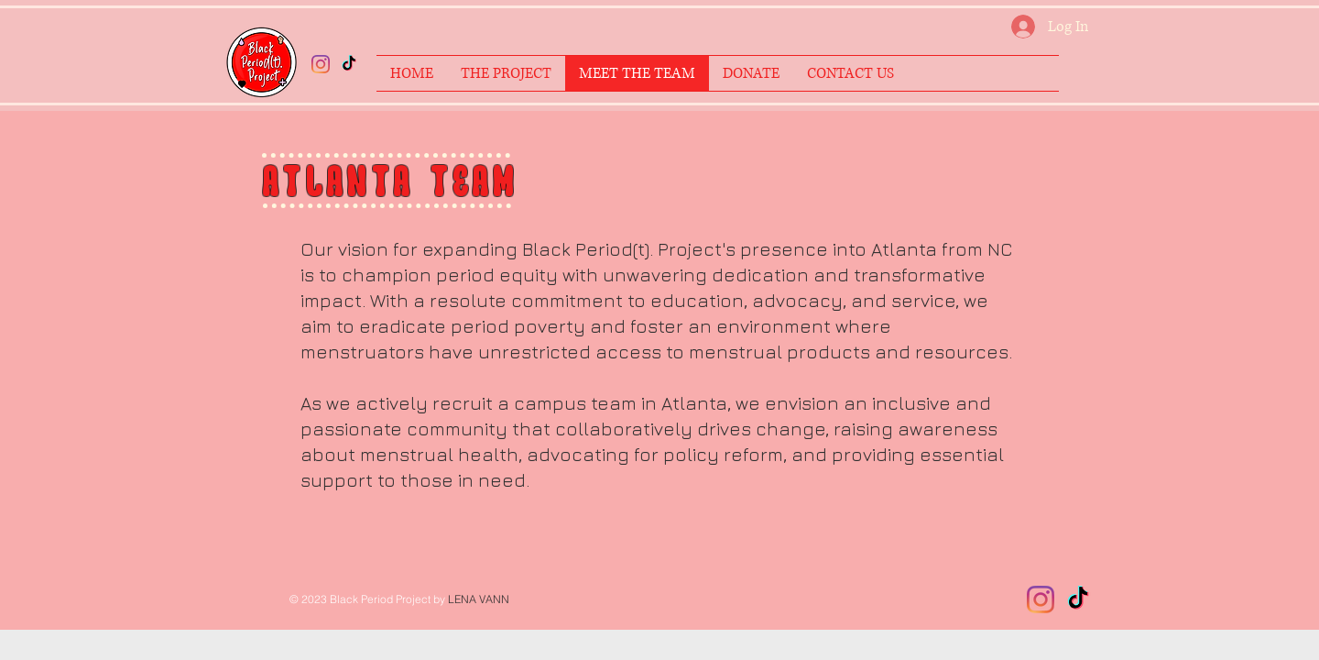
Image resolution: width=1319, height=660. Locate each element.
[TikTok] (349, 64)
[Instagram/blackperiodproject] (320, 64)
